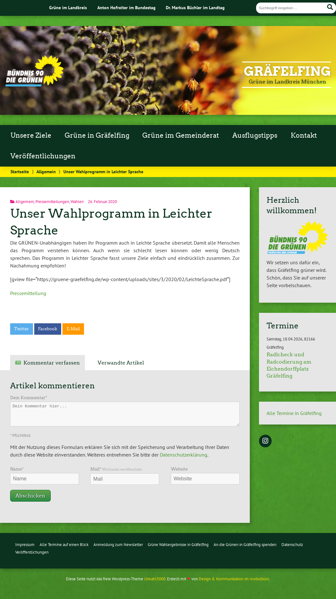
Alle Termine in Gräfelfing (294, 413)
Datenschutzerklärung (183, 454)
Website (179, 469)
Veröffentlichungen (42, 156)
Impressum (25, 544)
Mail (116, 469)
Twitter (21, 328)
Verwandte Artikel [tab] (121, 363)
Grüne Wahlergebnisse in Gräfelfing (178, 544)
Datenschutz (292, 544)
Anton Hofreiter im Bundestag (126, 7)
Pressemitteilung (28, 293)
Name (16, 469)
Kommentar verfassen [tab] (51, 363)
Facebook (47, 328)
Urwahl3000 (154, 579)
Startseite (19, 171)
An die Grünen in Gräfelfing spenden (245, 544)
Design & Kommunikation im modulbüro (234, 579)
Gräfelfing (287, 71)
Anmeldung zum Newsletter (118, 544)
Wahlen (77, 201)
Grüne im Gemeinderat (180, 135)
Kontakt (304, 135)
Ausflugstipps (254, 135)
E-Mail (73, 328)
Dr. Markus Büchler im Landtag (195, 7)
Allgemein (46, 171)
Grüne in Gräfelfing (97, 135)
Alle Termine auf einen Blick (64, 544)
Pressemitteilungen (52, 201)
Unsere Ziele (30, 135)
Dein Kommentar (28, 397)
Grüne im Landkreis (68, 7)
